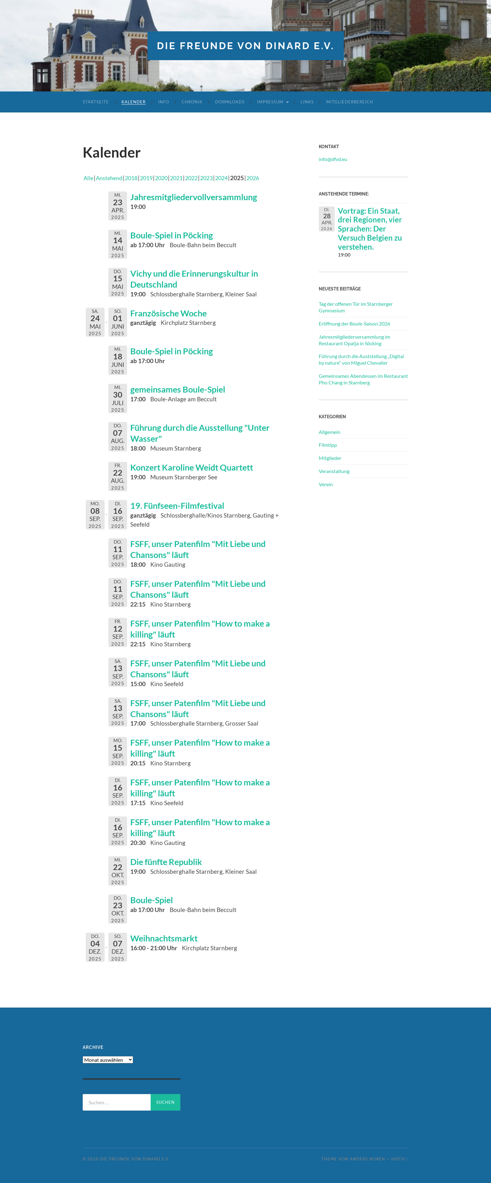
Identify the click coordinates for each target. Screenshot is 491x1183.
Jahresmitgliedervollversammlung (199, 196)
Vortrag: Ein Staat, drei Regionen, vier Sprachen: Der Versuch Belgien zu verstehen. (370, 228)
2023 (216, 177)
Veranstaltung (334, 471)
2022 (200, 177)
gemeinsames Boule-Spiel (182, 388)
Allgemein (329, 432)
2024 (232, 177)
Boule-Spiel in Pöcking (175, 234)
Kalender (133, 101)
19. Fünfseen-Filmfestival (181, 504)
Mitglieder (330, 458)
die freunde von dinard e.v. (245, 45)
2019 (151, 177)
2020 (167, 177)
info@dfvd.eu (333, 159)
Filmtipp (328, 445)
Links (307, 101)
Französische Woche (171, 312)
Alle (89, 177)
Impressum (270, 101)
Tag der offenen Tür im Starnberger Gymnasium (356, 307)
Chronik (192, 101)
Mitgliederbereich (349, 101)
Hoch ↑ (399, 1153)
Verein (326, 484)
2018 (135, 177)
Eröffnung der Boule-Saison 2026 (354, 323)
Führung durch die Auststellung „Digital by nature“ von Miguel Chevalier (361, 359)
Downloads (230, 101)
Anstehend (110, 177)
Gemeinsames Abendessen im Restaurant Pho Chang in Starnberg (363, 379)
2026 (265, 177)
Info (163, 101)
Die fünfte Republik (169, 856)
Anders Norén (367, 1153)
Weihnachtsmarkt (166, 933)
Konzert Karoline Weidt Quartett (197, 466)
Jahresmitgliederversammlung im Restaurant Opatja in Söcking (354, 339)
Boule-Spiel (153, 894)
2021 (183, 177)
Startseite (96, 101)
